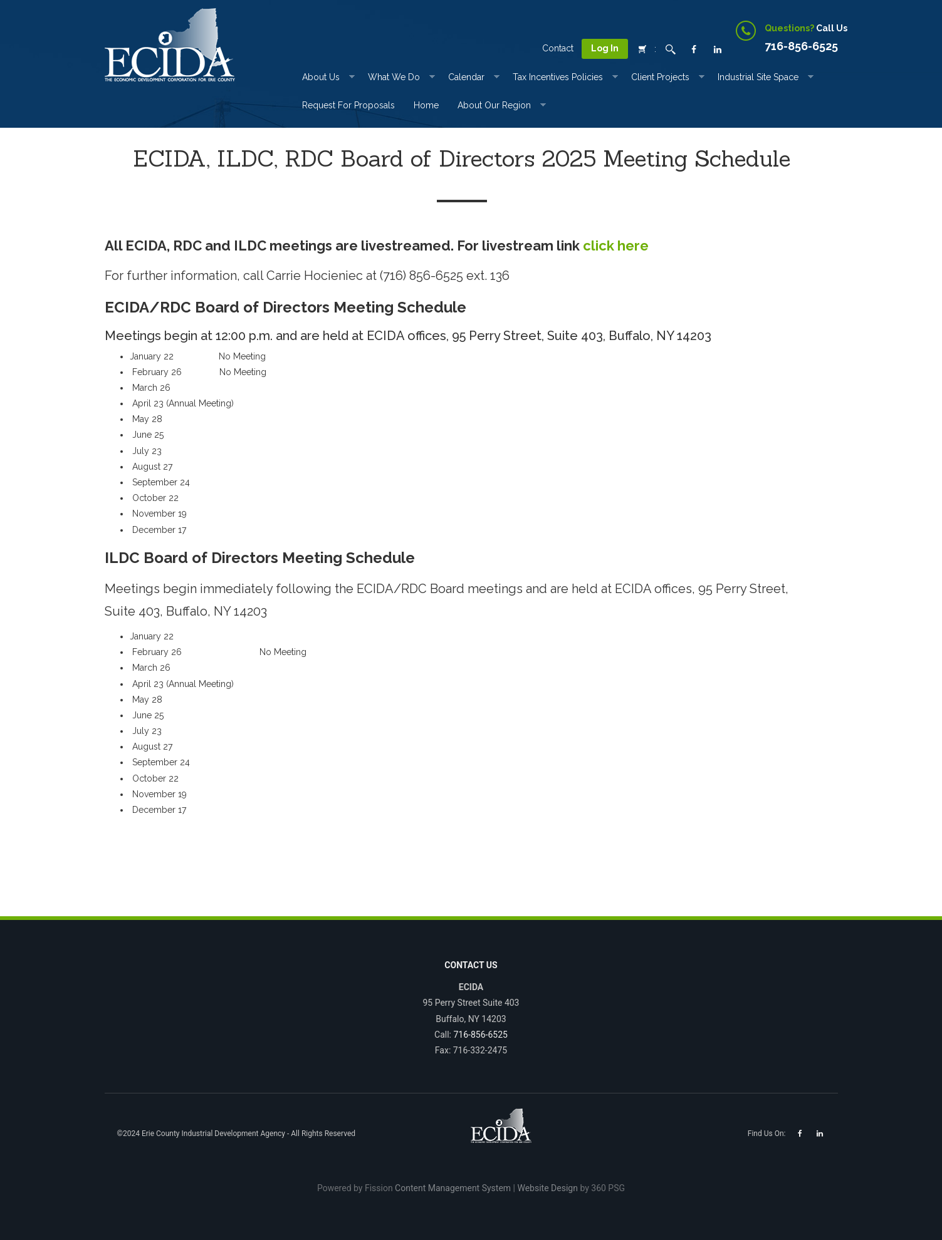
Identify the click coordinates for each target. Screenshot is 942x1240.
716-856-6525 (480, 1035)
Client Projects (660, 77)
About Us (321, 77)
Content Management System (453, 1188)
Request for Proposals (348, 105)
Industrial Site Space (758, 77)
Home (426, 105)
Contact (557, 48)
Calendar (466, 77)
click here (616, 245)
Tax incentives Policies (558, 77)
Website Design (547, 1188)
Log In (605, 48)
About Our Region (494, 105)
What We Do (394, 77)
